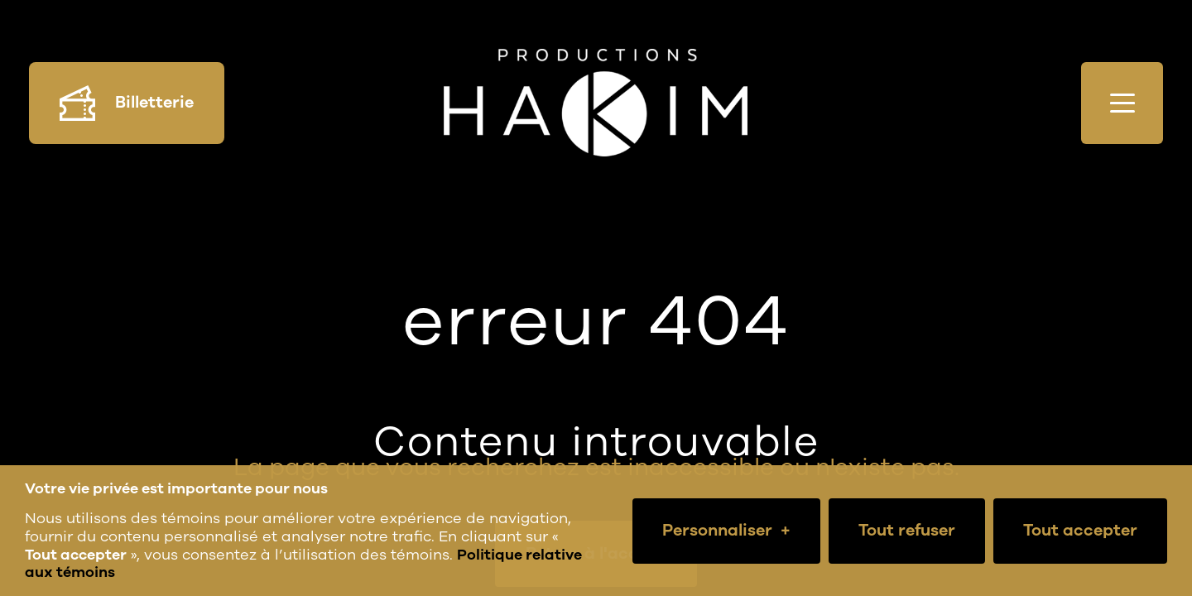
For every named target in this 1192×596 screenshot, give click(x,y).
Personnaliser (726, 531)
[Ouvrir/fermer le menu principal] (1122, 103)
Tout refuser (906, 530)
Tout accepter (1080, 530)
